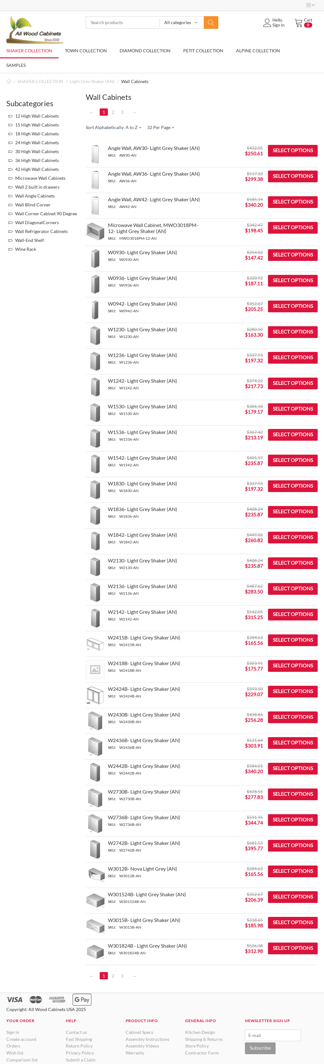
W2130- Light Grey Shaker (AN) (142, 560)
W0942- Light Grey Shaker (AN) (142, 304)
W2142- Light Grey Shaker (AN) (142, 612)
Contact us (76, 1032)
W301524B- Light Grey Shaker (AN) (147, 894)
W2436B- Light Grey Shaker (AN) (144, 740)
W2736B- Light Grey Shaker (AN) (144, 817)
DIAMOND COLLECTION (145, 50)
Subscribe (260, 1048)
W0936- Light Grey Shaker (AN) (142, 278)
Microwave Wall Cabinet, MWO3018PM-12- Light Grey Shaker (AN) (153, 228)
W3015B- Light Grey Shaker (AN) (144, 920)
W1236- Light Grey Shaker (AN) (142, 355)
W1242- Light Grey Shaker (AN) (142, 381)
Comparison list (22, 1059)
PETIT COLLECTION (203, 50)
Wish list (14, 1052)
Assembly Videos (142, 1045)
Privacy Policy (80, 1052)
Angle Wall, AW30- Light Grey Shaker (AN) (154, 148)
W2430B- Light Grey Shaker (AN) (144, 714)
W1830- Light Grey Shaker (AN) (142, 483)
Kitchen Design (200, 1032)
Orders (13, 1045)
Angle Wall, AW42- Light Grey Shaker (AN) (154, 199)
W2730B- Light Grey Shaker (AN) (144, 791)
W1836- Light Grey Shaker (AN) (142, 509)
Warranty (135, 1052)
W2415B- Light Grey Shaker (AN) (144, 637)
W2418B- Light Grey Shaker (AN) (144, 663)
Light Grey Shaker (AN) (92, 81)
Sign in (12, 1032)
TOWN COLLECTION (86, 50)
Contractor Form (202, 1052)
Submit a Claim (81, 1059)
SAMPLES (16, 65)
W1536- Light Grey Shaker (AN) (142, 432)
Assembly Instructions (147, 1039)
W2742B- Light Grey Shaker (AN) (144, 843)
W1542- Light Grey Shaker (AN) (142, 458)
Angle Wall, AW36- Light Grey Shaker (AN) (154, 174)
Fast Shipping (79, 1039)
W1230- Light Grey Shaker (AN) (142, 329)
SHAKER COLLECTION (29, 50)
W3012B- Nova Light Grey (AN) (142, 869)
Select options (293, 150)
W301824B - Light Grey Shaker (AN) (147, 946)
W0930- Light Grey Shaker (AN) (142, 252)
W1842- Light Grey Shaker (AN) (142, 535)
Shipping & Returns (204, 1039)
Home (8, 81)
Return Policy (79, 1045)
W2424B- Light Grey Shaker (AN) (144, 689)
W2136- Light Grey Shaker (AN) (142, 586)
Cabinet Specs (139, 1032)
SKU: (112, 155)
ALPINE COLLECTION (258, 50)
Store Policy (197, 1045)
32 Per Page (160, 127)
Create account (21, 1039)
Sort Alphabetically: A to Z (113, 127)
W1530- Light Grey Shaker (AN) (142, 406)
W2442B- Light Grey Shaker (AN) (144, 766)
